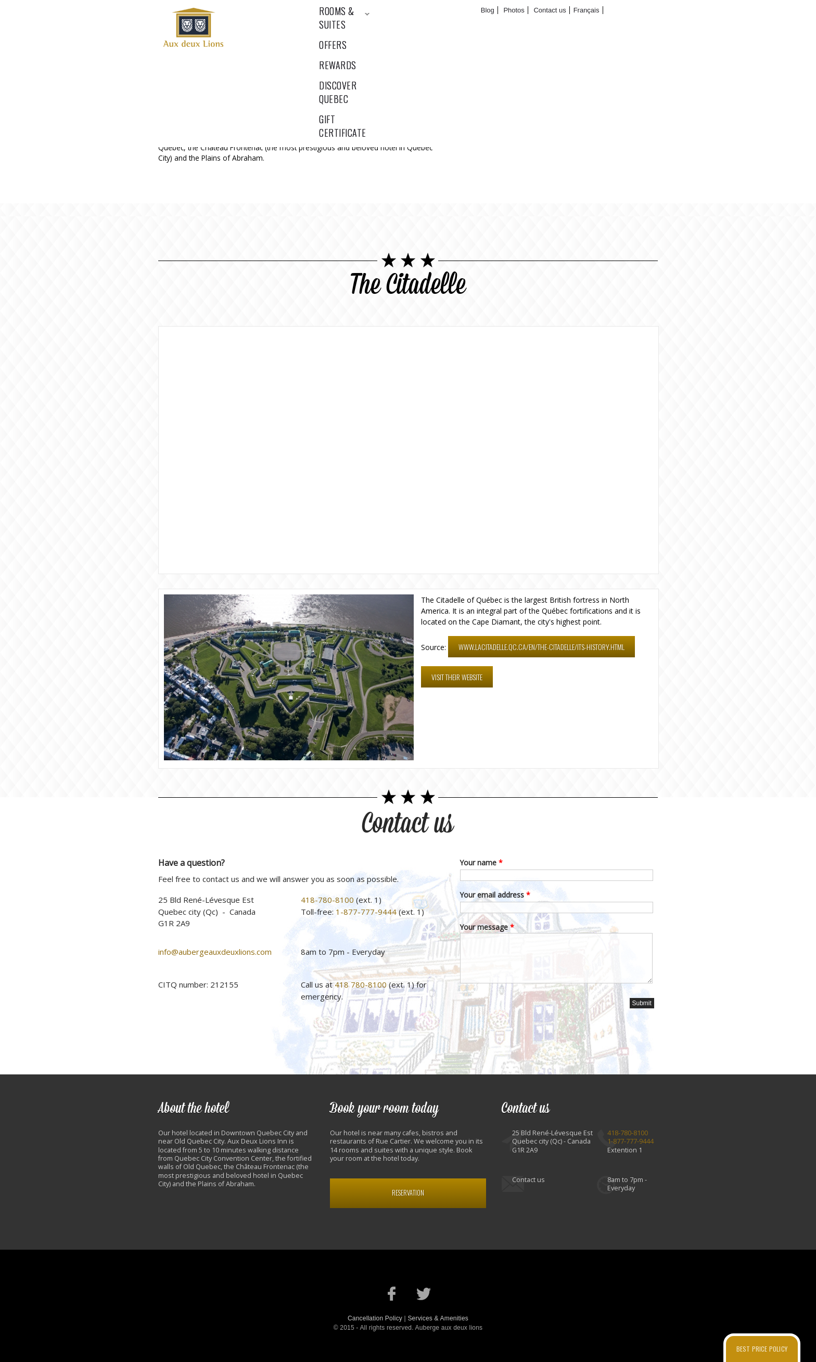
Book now (628, 10)
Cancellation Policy (375, 1318)
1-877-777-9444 (366, 911)
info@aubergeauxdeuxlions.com (215, 951)
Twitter (601, 133)
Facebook (564, 133)
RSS (638, 133)
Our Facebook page (392, 1294)
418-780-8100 (327, 899)
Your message (487, 927)
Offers (417, 26)
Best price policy (761, 1348)
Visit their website (456, 676)
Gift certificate (633, 26)
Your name (481, 862)
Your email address (495, 895)
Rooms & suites (348, 26)
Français (586, 10)
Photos (513, 10)
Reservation (408, 1193)
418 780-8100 (361, 984)
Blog (487, 10)
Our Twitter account (424, 1294)
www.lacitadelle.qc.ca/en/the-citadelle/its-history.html (541, 646)
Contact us (549, 10)
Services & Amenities (437, 1318)
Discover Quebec (545, 26)
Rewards (471, 26)
